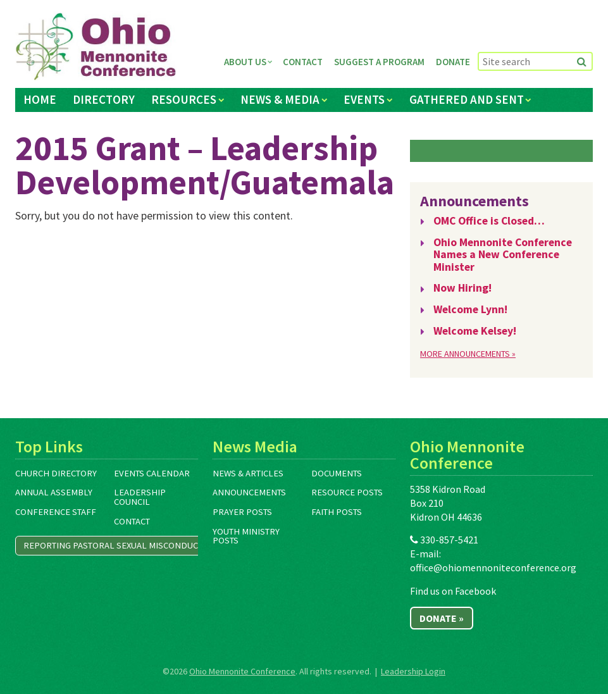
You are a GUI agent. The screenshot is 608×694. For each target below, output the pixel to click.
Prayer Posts (242, 511)
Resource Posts (347, 492)
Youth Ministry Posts (246, 536)
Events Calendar (152, 473)
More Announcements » (468, 353)
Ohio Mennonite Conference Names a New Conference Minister (502, 254)
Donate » (441, 618)
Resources (183, 99)
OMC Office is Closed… (489, 221)
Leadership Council (140, 496)
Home (39, 99)
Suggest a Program (379, 62)
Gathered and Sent (466, 99)
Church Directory (56, 473)
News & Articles (248, 473)
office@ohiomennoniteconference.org (493, 567)
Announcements (249, 492)
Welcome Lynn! (470, 309)
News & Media (280, 99)
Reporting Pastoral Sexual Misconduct (112, 545)
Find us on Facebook (453, 591)
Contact (303, 62)
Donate (453, 62)
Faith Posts (336, 511)
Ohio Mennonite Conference (242, 671)
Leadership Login (413, 671)
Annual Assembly (53, 492)
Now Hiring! (462, 288)
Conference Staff (55, 511)
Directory (104, 99)
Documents (336, 473)
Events (364, 99)
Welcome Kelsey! (474, 331)
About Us (245, 62)
